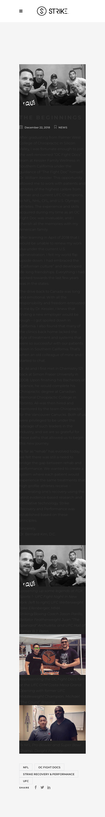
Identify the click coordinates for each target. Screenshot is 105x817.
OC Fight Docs (49, 767)
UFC (26, 781)
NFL (26, 767)
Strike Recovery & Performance (48, 774)
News (62, 127)
